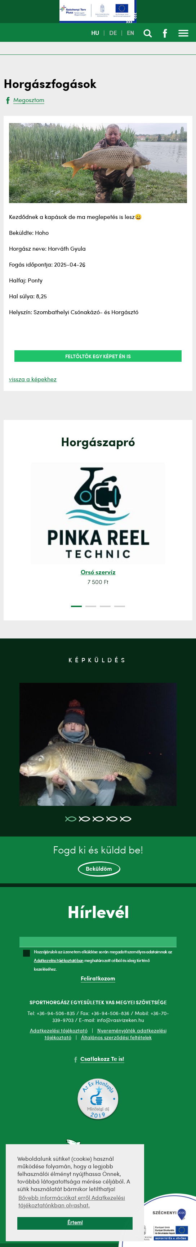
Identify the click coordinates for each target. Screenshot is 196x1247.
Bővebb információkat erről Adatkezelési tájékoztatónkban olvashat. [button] (71, 1202)
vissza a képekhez (33, 380)
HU (95, 33)
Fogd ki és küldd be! (98, 861)
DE (113, 33)
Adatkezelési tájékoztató (59, 1030)
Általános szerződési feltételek (116, 1037)
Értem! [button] (75, 1223)
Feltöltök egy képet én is (98, 356)
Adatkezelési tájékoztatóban (58, 960)
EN (130, 33)
